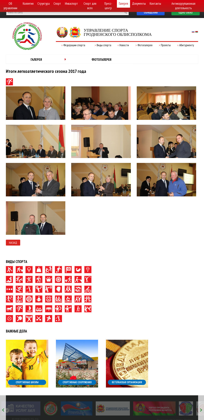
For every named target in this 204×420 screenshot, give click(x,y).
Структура (43, 3)
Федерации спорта (74, 45)
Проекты (166, 45)
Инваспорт (71, 3)
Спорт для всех (90, 5)
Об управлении (10, 5)
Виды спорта (104, 45)
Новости (124, 45)
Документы (139, 3)
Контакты (155, 3)
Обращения (151, 12)
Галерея (123, 3)
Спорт (57, 3)
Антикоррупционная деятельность (183, 5)
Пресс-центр (108, 5)
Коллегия (28, 3)
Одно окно (185, 12)
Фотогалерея (145, 45)
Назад (13, 243)
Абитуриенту (186, 45)
